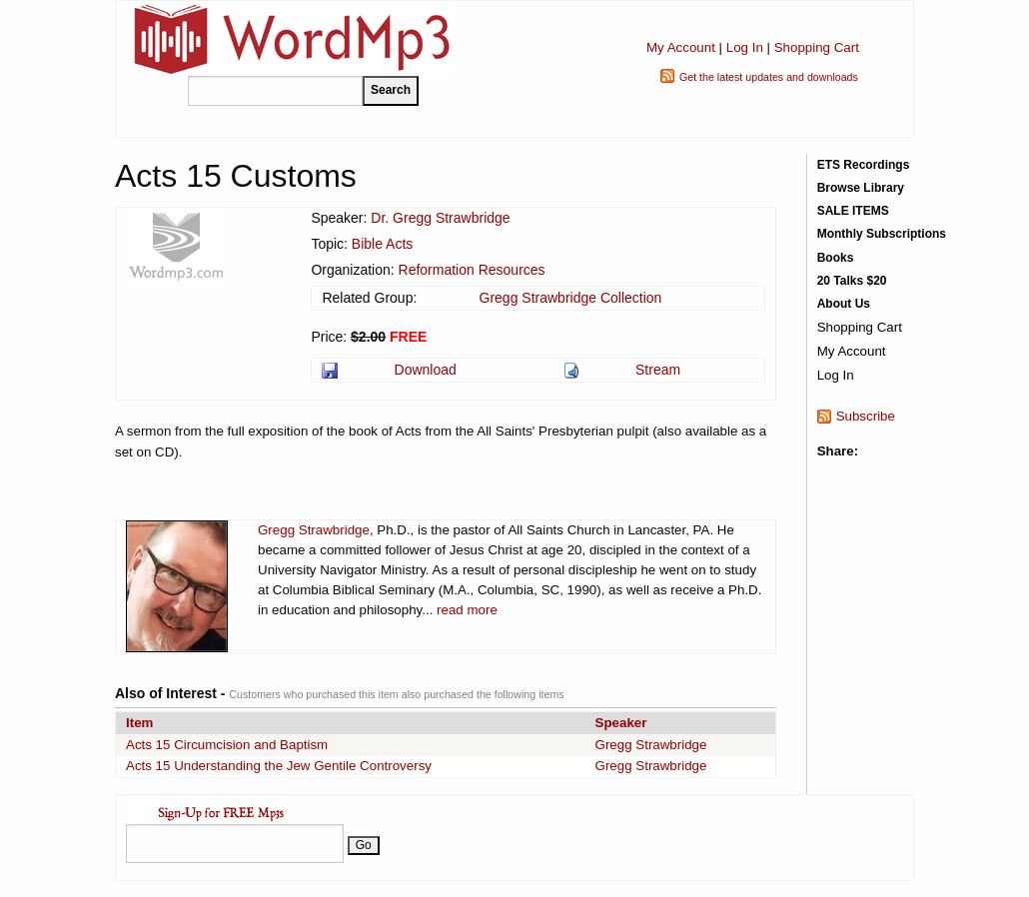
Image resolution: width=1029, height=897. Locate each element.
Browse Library (860, 188)
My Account (680, 47)
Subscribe (865, 416)
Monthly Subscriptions (881, 234)
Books (835, 258)
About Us (843, 304)
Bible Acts (382, 244)
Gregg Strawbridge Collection (571, 298)
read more (467, 609)
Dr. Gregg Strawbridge (440, 218)
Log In (744, 47)
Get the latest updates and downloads (768, 77)
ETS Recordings (863, 165)
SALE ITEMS (853, 211)
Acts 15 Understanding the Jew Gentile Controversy (279, 765)
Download (426, 370)
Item (139, 722)
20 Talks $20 (852, 281)
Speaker (621, 722)
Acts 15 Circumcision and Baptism (227, 744)
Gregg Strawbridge (314, 529)
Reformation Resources (472, 270)
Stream (657, 370)
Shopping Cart (816, 47)
